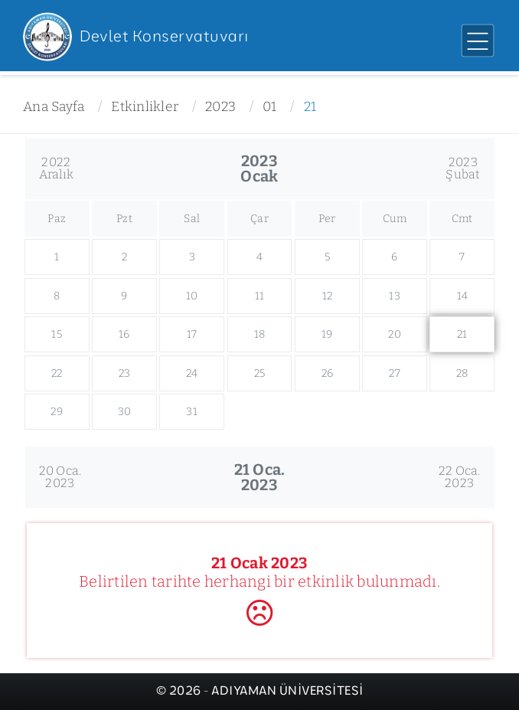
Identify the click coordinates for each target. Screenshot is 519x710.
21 (310, 107)
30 (125, 411)
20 (394, 334)
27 (394, 373)
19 (327, 334)
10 (192, 296)
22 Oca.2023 (460, 476)
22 (57, 373)
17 (192, 334)
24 (192, 373)
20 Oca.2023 (60, 476)
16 (124, 334)
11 (260, 296)
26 (328, 373)
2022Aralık (56, 168)
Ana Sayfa (53, 107)
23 (125, 373)
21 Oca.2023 (260, 477)
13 (394, 296)
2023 (220, 107)
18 (260, 334)
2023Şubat (463, 168)
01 (270, 107)
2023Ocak (259, 168)
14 (462, 296)
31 (191, 411)
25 (260, 373)
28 (462, 373)
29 (57, 411)
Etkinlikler (144, 107)
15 (56, 334)
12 (327, 296)
